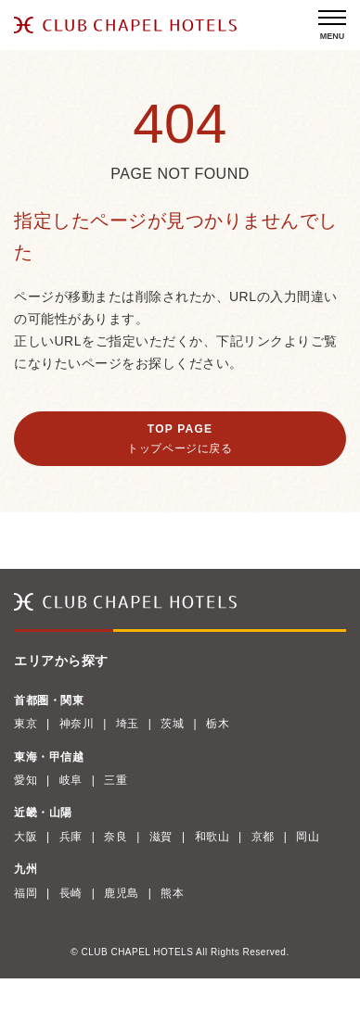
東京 (25, 723)
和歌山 (212, 836)
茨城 (172, 723)
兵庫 (71, 836)
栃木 (217, 723)
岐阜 (71, 780)
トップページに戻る (179, 448)
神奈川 (77, 723)
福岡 (25, 893)
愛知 (25, 780)
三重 (115, 780)
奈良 (115, 836)
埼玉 (127, 723)
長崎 (71, 893)
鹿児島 (121, 893)
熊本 (172, 893)
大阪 (25, 836)
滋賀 (161, 836)
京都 (263, 836)
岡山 (307, 836)
